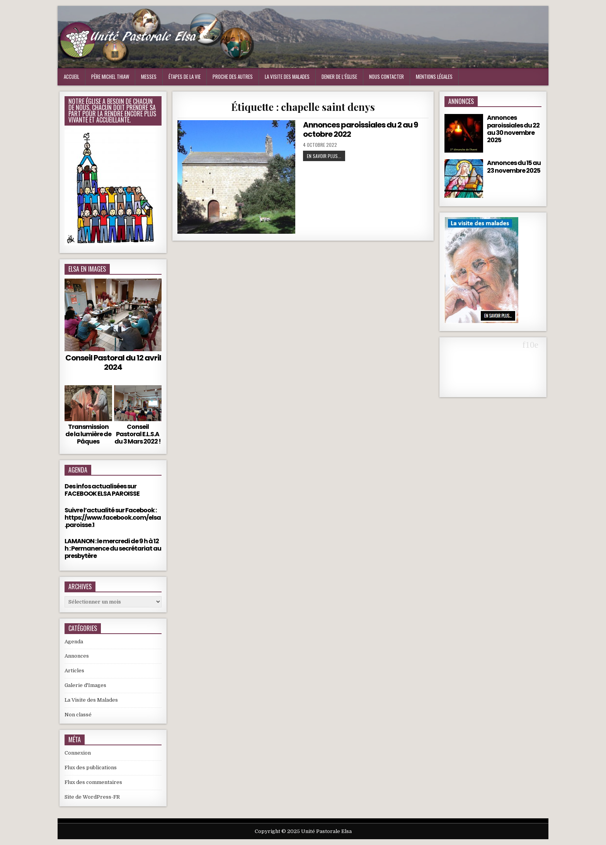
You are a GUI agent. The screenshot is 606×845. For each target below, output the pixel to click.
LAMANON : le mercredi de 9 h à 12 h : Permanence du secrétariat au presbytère (113, 548)
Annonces (77, 656)
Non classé (78, 714)
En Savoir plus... (324, 156)
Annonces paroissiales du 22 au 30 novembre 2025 (513, 129)
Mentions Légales (434, 76)
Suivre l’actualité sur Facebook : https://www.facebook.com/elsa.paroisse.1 (113, 517)
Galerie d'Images (85, 685)
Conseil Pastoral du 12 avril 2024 (113, 362)
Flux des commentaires (93, 782)
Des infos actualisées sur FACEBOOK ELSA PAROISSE (102, 490)
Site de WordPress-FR (92, 797)
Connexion (78, 753)
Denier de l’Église (339, 76)
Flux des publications (91, 767)
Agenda (74, 641)
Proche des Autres (233, 76)
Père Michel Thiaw (110, 76)
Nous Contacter (386, 76)
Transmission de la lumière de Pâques (88, 434)
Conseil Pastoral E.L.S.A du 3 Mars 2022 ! (137, 434)
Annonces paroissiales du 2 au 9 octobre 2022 (360, 129)
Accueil (71, 76)
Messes (149, 76)
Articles (74, 670)
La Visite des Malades (91, 700)
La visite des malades (287, 76)
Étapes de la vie (185, 76)
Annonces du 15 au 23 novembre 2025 (514, 166)
